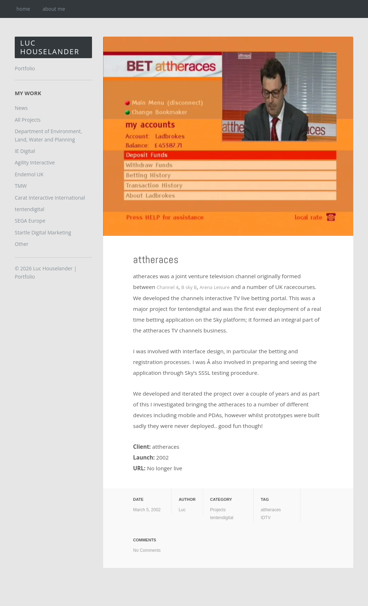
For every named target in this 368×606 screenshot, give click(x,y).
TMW (21, 185)
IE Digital (25, 151)
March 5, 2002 (147, 509)
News (21, 107)
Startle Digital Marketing (43, 232)
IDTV (266, 517)
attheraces (165, 257)
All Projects (28, 119)
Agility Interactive (35, 162)
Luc (182, 509)
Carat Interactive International (50, 197)
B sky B (194, 286)
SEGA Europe (30, 220)
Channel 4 (169, 286)
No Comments (147, 550)
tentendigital (222, 517)
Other (21, 244)
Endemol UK (29, 174)
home (23, 8)
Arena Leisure (224, 286)
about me (53, 8)
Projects (218, 509)
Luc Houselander (49, 47)
